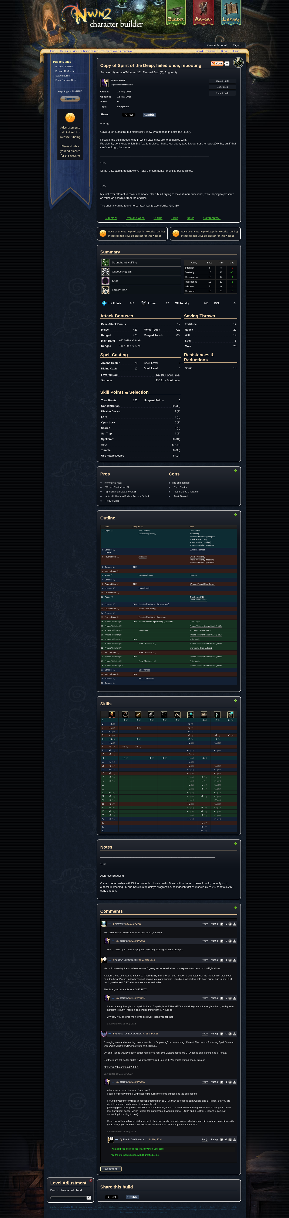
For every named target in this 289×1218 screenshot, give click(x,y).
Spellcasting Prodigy (147, 534)
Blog (224, 50)
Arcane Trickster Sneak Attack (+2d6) (206, 635)
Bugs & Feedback (205, 50)
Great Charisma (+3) (147, 661)
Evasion (193, 575)
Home (52, 50)
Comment (111, 1168)
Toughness (143, 630)
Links (236, 50)
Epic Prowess (144, 670)
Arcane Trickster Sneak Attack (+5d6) (206, 666)
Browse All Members (66, 71)
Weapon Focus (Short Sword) (202, 584)
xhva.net (90, 1207)
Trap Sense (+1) (197, 597)
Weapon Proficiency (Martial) (202, 563)
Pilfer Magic (195, 622)
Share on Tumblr (149, 115)
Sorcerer (105, 72)
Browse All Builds (64, 66)
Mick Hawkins (69, 1207)
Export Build (222, 93)
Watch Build (222, 81)
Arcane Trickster (126, 72)
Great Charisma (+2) (147, 652)
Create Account (217, 45)
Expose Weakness (147, 679)
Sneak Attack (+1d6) (198, 539)
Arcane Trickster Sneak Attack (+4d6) (206, 657)
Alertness (143, 557)
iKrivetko (120, 924)
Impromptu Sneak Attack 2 (201, 648)
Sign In (237, 45)
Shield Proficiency (197, 557)
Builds (64, 50)
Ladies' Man (195, 531)
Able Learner (144, 531)
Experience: (122, 84)
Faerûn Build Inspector (127, 960)
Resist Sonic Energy (147, 609)
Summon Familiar (197, 550)
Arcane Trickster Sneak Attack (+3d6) (206, 643)
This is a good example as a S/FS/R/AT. (125, 989)
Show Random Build (66, 80)
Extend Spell (144, 588)
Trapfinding (194, 534)
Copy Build (223, 87)
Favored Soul (151, 72)
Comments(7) (212, 217)
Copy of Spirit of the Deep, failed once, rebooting (102, 50)
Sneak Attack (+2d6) (198, 600)
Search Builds (63, 75)
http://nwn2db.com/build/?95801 (121, 1067)
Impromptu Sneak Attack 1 (201, 630)
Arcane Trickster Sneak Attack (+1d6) (206, 626)
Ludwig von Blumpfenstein (129, 1034)
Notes (190, 217)
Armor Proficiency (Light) (200, 542)
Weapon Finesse (146, 575)
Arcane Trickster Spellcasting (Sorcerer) (156, 622)
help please (123, 106)
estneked (124, 941)
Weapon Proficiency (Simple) (202, 537)
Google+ (129, 1207)
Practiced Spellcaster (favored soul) (154, 604)
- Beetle (108, 552)
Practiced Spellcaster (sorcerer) (152, 617)
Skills (174, 217)
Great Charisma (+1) (147, 643)
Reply (205, 924)
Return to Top (222, 470)
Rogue (169, 72)
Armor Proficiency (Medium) (202, 560)
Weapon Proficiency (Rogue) (202, 545)
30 (88, 1197)
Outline (158, 217)
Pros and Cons (135, 217)
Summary (111, 217)
